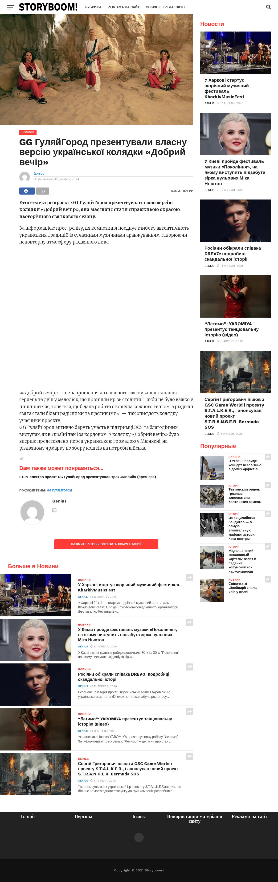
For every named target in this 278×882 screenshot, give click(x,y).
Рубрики (93, 7)
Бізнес (139, 816)
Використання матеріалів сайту (194, 819)
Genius (38, 173)
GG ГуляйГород (59, 490)
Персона (83, 816)
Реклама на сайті (124, 7)
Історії (28, 816)
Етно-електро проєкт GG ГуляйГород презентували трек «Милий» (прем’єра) (87, 477)
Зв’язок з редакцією (165, 7)
